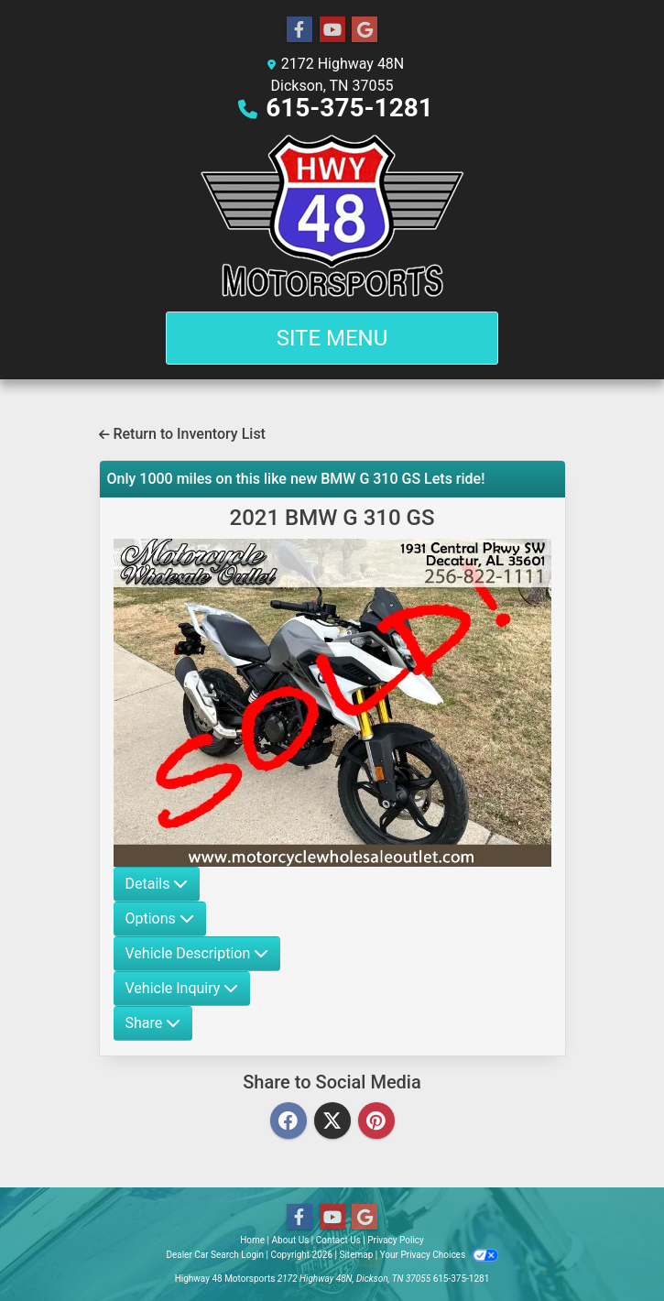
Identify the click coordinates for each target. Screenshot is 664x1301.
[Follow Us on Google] (364, 30)
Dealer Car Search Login (215, 1255)
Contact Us (338, 1240)
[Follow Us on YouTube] (332, 30)
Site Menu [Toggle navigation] (332, 338)
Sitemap (356, 1255)
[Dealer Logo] (332, 215)
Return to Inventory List (182, 434)
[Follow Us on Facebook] (299, 30)
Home (252, 1240)
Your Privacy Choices (439, 1255)
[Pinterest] (376, 1122)
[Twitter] (332, 1122)
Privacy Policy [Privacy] (395, 1240)
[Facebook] (288, 1122)
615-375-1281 (349, 108)
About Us (291, 1240)
